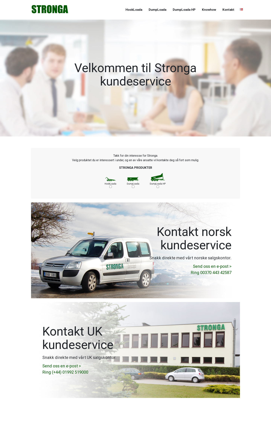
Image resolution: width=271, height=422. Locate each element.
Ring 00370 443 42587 (211, 272)
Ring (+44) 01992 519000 (65, 372)
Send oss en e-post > (212, 266)
